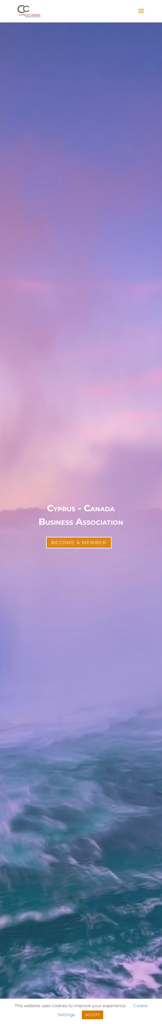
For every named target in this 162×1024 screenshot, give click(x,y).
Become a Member (79, 542)
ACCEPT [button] (92, 1014)
